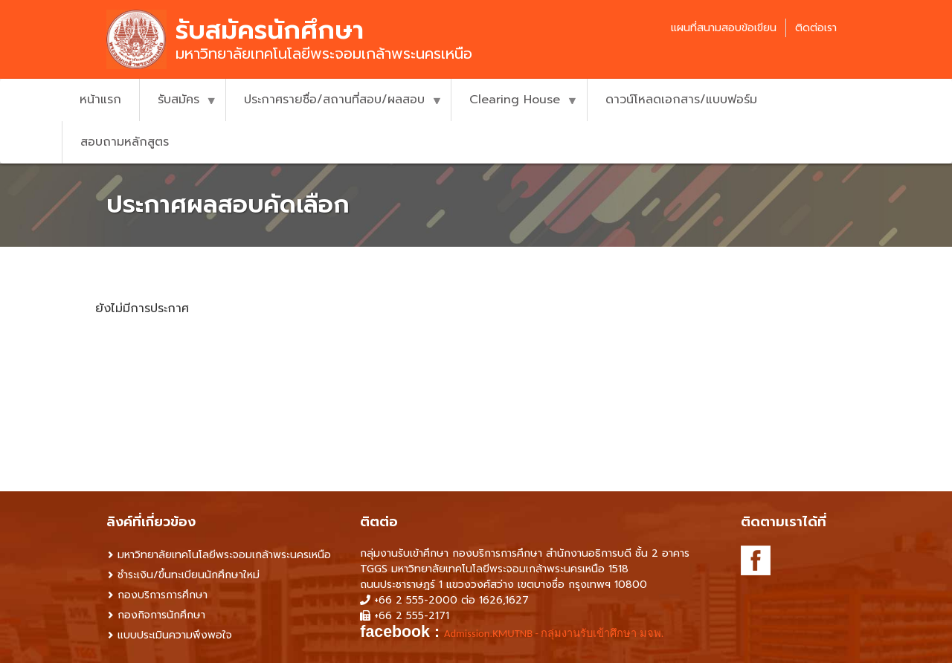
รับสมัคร (178, 106)
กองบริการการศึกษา (163, 595)
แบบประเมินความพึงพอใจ (175, 635)
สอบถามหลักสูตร (124, 142)
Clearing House (514, 106)
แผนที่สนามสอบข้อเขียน (723, 28)
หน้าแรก (100, 100)
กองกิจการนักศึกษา (161, 615)
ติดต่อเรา (816, 28)
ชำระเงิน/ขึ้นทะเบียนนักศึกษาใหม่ (189, 575)
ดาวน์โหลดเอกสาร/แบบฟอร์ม (681, 100)
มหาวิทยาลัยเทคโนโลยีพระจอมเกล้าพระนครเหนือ (224, 555)
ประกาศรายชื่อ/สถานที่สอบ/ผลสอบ (334, 106)
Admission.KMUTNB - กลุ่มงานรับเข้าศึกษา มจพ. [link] (553, 633)
